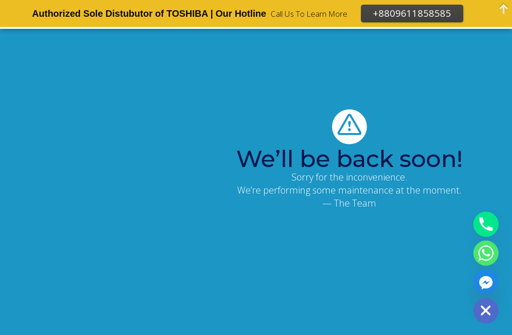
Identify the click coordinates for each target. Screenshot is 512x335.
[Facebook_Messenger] (486, 282)
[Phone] (486, 224)
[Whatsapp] (486, 253)
